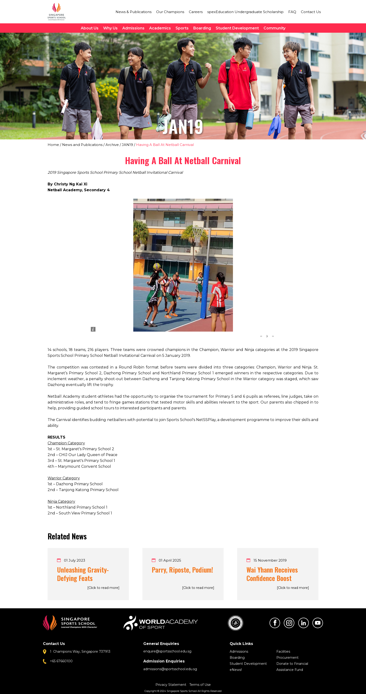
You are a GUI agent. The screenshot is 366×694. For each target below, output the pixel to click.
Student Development (237, 28)
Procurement (287, 657)
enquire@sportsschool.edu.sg (167, 651)
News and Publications (82, 144)
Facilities (283, 651)
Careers (196, 12)
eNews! (236, 670)
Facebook (274, 623)
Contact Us (311, 12)
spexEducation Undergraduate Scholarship (245, 12)
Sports (182, 28)
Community (274, 28)
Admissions (133, 28)
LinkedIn (303, 623)
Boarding (202, 28)
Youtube (317, 623)
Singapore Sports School (59, 11)
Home (53, 144)
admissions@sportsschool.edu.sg (170, 669)
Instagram (289, 623)
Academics (160, 28)
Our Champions (170, 12)
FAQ (292, 12)
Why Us (110, 28)
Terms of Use (200, 685)
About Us (90, 28)
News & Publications (133, 12)
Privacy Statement (171, 685)
